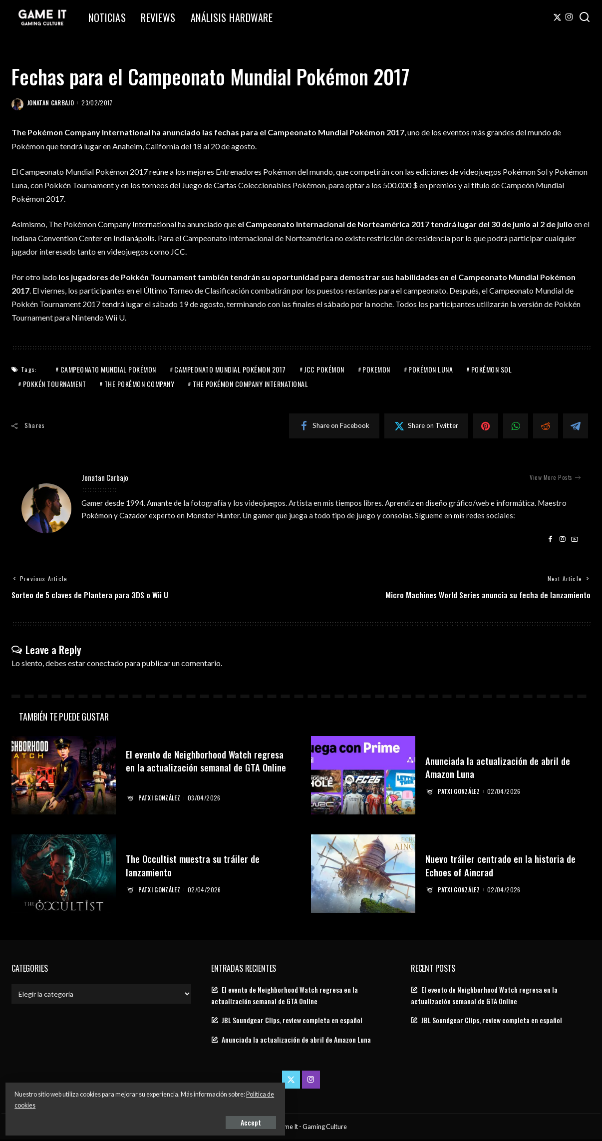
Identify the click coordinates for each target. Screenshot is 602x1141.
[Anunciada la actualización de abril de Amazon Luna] (363, 777)
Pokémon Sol (491, 369)
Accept (122, 1119)
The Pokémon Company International (250, 384)
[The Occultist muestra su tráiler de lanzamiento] (63, 875)
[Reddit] (545, 425)
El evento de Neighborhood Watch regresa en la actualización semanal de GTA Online (207, 768)
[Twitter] (557, 17)
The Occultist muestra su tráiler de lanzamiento (199, 866)
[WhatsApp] (515, 425)
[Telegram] (575, 425)
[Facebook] (334, 425)
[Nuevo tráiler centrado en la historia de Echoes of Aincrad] (363, 875)
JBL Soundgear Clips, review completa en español (292, 1022)
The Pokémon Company (139, 384)
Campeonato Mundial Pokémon (108, 369)
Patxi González (161, 799)
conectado (105, 664)
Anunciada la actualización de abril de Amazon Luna (504, 768)
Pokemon (376, 369)
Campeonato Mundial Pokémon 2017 (230, 369)
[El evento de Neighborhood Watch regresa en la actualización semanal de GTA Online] (63, 777)
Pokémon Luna (430, 369)
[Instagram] (569, 17)
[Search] (585, 17)
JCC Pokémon (324, 369)
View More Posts (555, 477)
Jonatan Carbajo (50, 102)
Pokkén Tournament (54, 384)
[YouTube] (575, 539)
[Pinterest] (485, 425)
